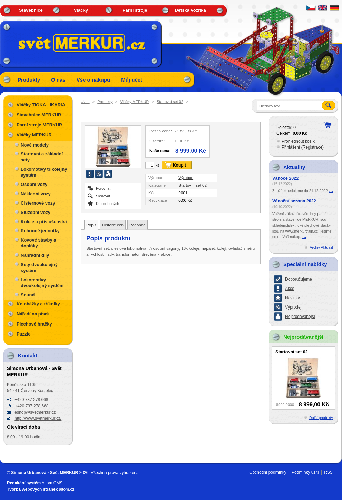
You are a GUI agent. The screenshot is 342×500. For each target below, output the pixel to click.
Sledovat (103, 196)
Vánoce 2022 (285, 178)
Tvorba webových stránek (32, 489)
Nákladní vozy (36, 193)
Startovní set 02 (170, 102)
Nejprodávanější (300, 316)
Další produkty (321, 418)
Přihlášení (291, 147)
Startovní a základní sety (42, 156)
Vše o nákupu (93, 80)
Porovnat (103, 188)
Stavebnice (31, 10)
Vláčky (81, 10)
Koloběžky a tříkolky (38, 303)
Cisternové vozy (38, 203)
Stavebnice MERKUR (39, 114)
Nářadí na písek (33, 314)
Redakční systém (24, 483)
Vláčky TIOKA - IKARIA (41, 104)
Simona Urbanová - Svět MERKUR (44, 472)
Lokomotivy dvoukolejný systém (42, 282)
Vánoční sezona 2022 (294, 201)
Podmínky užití (305, 472)
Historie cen (113, 225)
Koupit (179, 165)
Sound (28, 295)
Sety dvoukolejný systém (39, 267)
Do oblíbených (107, 203)
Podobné (137, 225)
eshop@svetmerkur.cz (35, 412)
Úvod (85, 102)
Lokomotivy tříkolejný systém (44, 172)
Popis (91, 225)
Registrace (312, 147)
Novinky (292, 297)
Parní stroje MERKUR (39, 125)
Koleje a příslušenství (44, 221)
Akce (289, 288)
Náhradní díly (35, 255)
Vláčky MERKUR (134, 102)
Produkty (29, 80)
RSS (328, 472)
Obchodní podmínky (267, 472)
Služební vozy (35, 212)
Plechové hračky (34, 324)
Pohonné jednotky (40, 230)
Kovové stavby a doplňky (38, 242)
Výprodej (293, 307)
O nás (58, 80)
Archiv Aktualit (321, 247)
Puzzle (23, 334)
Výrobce (185, 177)
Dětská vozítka (190, 10)
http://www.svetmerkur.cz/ (37, 418)
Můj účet (131, 80)
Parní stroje (135, 10)
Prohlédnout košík (298, 141)
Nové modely (35, 145)
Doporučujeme (298, 279)
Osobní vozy (34, 184)
